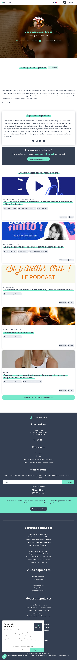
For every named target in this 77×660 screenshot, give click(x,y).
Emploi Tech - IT (39, 613)
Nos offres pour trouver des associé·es (38, 462)
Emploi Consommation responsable (38, 540)
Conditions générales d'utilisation (17, 656)
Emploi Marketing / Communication (38, 608)
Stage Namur (38, 588)
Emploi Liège (38, 579)
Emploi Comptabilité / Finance (38, 610)
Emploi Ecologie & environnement (38, 542)
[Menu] (71, 2)
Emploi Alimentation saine (38, 534)
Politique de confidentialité (38, 656)
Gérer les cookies (63, 656)
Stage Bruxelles (38, 585)
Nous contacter (38, 509)
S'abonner (68, 482)
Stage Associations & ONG (38, 554)
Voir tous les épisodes (38, 159)
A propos (38, 453)
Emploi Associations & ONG (38, 537)
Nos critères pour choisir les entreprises (38, 459)
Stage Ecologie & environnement (38, 559)
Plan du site (52, 656)
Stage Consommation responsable (38, 557)
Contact (38, 456)
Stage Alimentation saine (38, 551)
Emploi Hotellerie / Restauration (38, 616)
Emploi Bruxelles (38, 576)
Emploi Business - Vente (38, 605)
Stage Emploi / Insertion (38, 562)
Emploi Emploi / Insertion (38, 545)
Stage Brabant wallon (38, 591)
